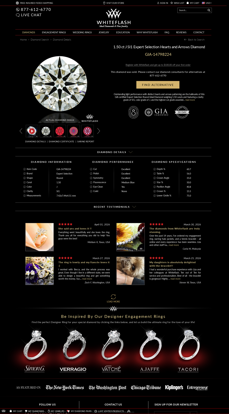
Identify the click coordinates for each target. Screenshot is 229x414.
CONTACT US (113, 404)
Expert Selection (64, 173)
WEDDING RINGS (82, 32)
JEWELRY (104, 32)
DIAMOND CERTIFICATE (61, 141)
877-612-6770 (36, 9)
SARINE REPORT (85, 141)
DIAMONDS (28, 32)
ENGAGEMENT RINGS (54, 32)
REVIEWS (181, 32)
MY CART (194, 3)
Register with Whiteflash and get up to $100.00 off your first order (158, 65)
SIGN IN (164, 3)
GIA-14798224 (64, 169)
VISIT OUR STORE (115, 3)
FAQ (167, 32)
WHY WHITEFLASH (147, 32)
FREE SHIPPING (36, 3)
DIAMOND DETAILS (35, 141)
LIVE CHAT (31, 15)
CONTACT (198, 32)
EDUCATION (123, 32)
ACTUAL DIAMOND (60, 120)
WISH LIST (179, 3)
